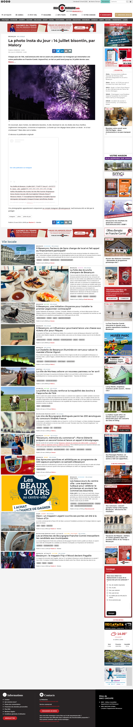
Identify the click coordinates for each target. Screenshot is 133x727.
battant (39, 563)
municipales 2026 (48, 545)
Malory (11, 62)
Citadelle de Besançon (50, 361)
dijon (38, 525)
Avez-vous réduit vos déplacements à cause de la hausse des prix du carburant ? (118, 579)
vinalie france (57, 427)
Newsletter (10, 718)
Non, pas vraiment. (114, 590)
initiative (49, 318)
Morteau (39, 369)
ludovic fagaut (61, 361)
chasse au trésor (41, 339)
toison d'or (49, 525)
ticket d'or (81, 339)
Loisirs (43, 513)
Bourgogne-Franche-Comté (45, 414)
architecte (39, 545)
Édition (69, 11)
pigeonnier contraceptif (64, 318)
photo (19, 216)
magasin (50, 563)
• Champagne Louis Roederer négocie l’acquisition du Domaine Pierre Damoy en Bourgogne (117, 95)
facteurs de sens (55, 260)
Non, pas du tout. (114, 593)
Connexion (124, 298)
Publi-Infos (74, 478)
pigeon (55, 318)
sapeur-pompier (41, 469)
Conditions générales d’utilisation (15, 714)
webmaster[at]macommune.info (49, 721)
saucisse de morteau (51, 380)
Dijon (38, 513)
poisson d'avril (70, 361)
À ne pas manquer (118, 463)
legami (43, 525)
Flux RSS (7, 709)
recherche (88, 449)
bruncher (85, 296)
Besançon (12, 36)
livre (67, 449)
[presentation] (106, 474)
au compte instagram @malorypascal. (56, 208)
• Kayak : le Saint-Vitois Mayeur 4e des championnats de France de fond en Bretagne (117, 89)
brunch (79, 296)
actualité (59, 533)
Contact (7, 699)
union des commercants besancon (83, 505)
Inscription (112, 298)
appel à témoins (41, 449)
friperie (44, 563)
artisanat (39, 260)
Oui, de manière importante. (117, 585)
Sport (46, 457)
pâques (75, 339)
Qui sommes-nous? (11, 702)
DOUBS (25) (39, 388)
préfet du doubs (46, 406)
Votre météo (118, 620)
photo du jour (27, 216)
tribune (56, 545)
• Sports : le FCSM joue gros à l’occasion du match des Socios (117, 83)
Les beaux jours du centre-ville (85, 503)
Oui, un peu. (112, 587)
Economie (47, 246)
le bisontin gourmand (66, 339)
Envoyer (111, 613)
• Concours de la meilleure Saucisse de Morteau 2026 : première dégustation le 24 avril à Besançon (116, 76)
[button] (127, 2)
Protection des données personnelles (16, 706)
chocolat (49, 339)
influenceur (56, 339)
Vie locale (21, 36)
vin (51, 427)
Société (80, 268)
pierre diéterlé (80, 449)
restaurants (93, 296)
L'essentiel (118, 70)
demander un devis (49, 711)
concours (39, 427)
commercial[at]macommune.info (50, 706)
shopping (97, 503)
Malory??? (30, 202)
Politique (74, 533)
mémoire (73, 449)
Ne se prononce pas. (115, 600)
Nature (46, 304)
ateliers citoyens (41, 318)
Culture (47, 435)
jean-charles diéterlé (59, 449)
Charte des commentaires (12, 704)
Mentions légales (10, 711)
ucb (72, 505)
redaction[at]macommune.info (49, 701)
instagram (12, 216)
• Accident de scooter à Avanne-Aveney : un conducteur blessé (116, 102)
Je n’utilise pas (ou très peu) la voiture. (118, 596)
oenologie (46, 427)
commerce (46, 260)
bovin (38, 406)
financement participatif (66, 260)
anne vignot (40, 361)
